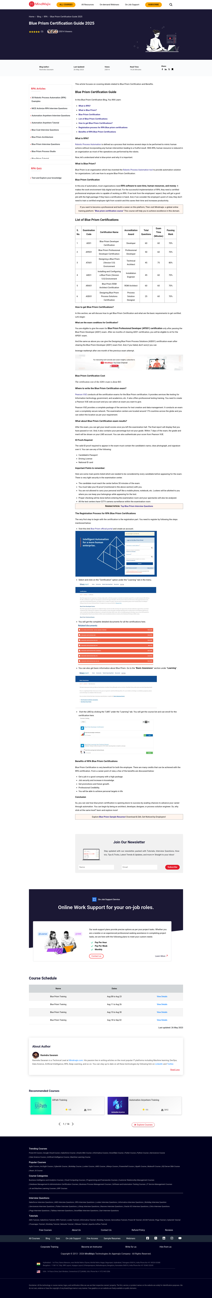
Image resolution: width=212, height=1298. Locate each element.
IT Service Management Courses (159, 1184)
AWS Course (100, 1166)
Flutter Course (130, 1153)
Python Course (143, 1153)
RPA (45, 16)
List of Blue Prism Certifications (93, 119)
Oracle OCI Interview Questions (136, 1206)
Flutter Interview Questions (66, 1206)
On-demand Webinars (109, 4)
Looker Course (88, 1166)
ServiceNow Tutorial (119, 1220)
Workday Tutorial (103, 1220)
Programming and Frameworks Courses (102, 1180)
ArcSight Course (46, 1166)
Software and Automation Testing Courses (128, 1184)
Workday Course (75, 1166)
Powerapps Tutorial (37, 1224)
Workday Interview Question (155, 1202)
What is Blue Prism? (88, 110)
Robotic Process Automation (88, 144)
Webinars (130, 1238)
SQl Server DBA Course (171, 1166)
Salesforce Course (68, 1153)
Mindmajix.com (76, 1060)
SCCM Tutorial (148, 1220)
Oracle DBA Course (84, 1153)
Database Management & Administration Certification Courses (54, 1184)
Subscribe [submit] (172, 867)
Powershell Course (126, 1166)
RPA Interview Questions (85, 1202)
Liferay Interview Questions (88, 1206)
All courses (65, 4)
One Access (92, 1238)
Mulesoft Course (154, 1166)
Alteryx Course (112, 1166)
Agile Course (34, 1166)
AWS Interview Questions (64, 1202)
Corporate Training (49, 1247)
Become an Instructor (91, 1247)
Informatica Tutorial (87, 1220)
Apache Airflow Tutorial (98, 1224)
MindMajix (90, 1253)
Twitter (170, 1064)
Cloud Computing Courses (75, 1180)
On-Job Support (132, 4)
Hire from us (165, 1247)
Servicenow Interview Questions (42, 1206)
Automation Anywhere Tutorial (45, 123)
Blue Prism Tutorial (40, 158)
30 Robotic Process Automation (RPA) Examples (49, 99)
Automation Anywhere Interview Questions (51, 115)
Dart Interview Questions (109, 1211)
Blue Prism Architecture (42, 137)
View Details (162, 996)
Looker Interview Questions (106, 1202)
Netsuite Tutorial (66, 1224)
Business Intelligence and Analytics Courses (46, 1180)
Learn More (161, 955)
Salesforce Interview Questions (41, 1202)
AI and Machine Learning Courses (43, 1188)
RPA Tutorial (61, 1220)
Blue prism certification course (109, 211)
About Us (76, 1230)
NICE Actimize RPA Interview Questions (49, 108)
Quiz (58, 1238)
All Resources (87, 4)
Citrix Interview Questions (160, 1206)
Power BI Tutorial (134, 1220)
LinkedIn (159, 1064)
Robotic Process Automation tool (138, 170)
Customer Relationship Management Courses (136, 1180)
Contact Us (106, 1230)
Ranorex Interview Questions (112, 1206)
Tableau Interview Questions (62, 1211)
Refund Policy (138, 1230)
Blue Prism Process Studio (44, 151)
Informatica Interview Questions (130, 1202)
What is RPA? (85, 106)
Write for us (130, 1247)
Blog (39, 16)
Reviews (169, 1230)
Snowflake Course (116, 1153)
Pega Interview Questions (39, 1211)
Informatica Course (100, 1153)
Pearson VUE (81, 394)
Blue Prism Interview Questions (46, 144)
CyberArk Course (60, 1166)
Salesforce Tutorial (47, 1220)
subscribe (153, 4)
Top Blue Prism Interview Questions (137, 506)
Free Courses (45, 1230)
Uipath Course (140, 1166)
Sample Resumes (112, 1238)
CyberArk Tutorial (173, 1220)
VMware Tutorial (81, 1224)
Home (31, 16)
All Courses (34, 1238)
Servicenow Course (157, 1153)
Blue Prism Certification (89, 114)
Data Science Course (38, 1157)
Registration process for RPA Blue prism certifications (103, 127)
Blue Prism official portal (101, 529)
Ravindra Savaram (49, 1055)
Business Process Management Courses (95, 1184)
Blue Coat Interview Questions (45, 130)
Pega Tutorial (160, 1220)
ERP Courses (62, 1188)
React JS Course (36, 1171)
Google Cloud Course (51, 1153)
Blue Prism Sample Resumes (112, 817)
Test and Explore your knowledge (47, 178)
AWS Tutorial (34, 1220)
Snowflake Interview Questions (86, 1211)
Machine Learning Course (80, 1157)
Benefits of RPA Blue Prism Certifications (97, 132)
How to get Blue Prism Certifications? (96, 123)
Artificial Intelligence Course (58, 1157)
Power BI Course (35, 1153)
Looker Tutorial (73, 1220)
